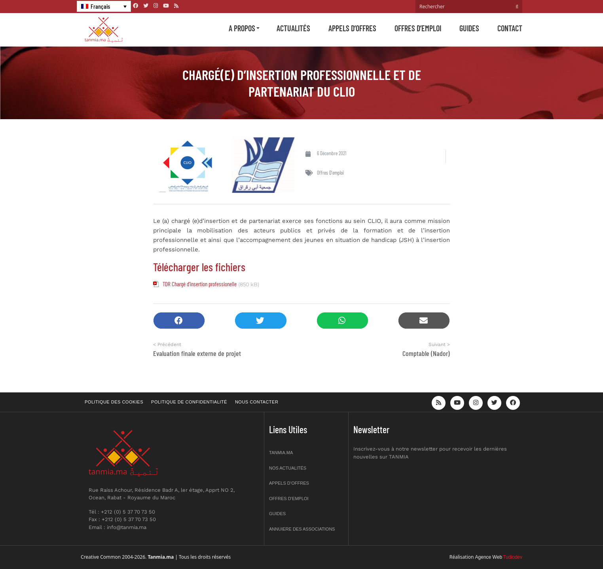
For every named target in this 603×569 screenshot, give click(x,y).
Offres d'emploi (330, 172)
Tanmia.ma (281, 452)
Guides (469, 28)
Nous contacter (256, 402)
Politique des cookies (114, 402)
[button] (179, 320)
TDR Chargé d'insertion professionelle (200, 283)
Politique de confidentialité (189, 402)
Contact (509, 28)
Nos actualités (287, 468)
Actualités (293, 28)
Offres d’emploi (417, 28)
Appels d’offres (352, 28)
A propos (242, 28)
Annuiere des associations (302, 529)
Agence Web (488, 557)
